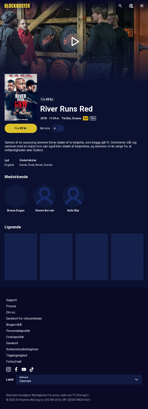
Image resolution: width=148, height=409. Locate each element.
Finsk (31, 164)
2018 (43, 118)
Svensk (48, 164)
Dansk (23, 164)
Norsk (38, 164)
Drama (76, 118)
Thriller (66, 118)
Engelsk (9, 164)
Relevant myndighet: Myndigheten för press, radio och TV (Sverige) (46, 395)
